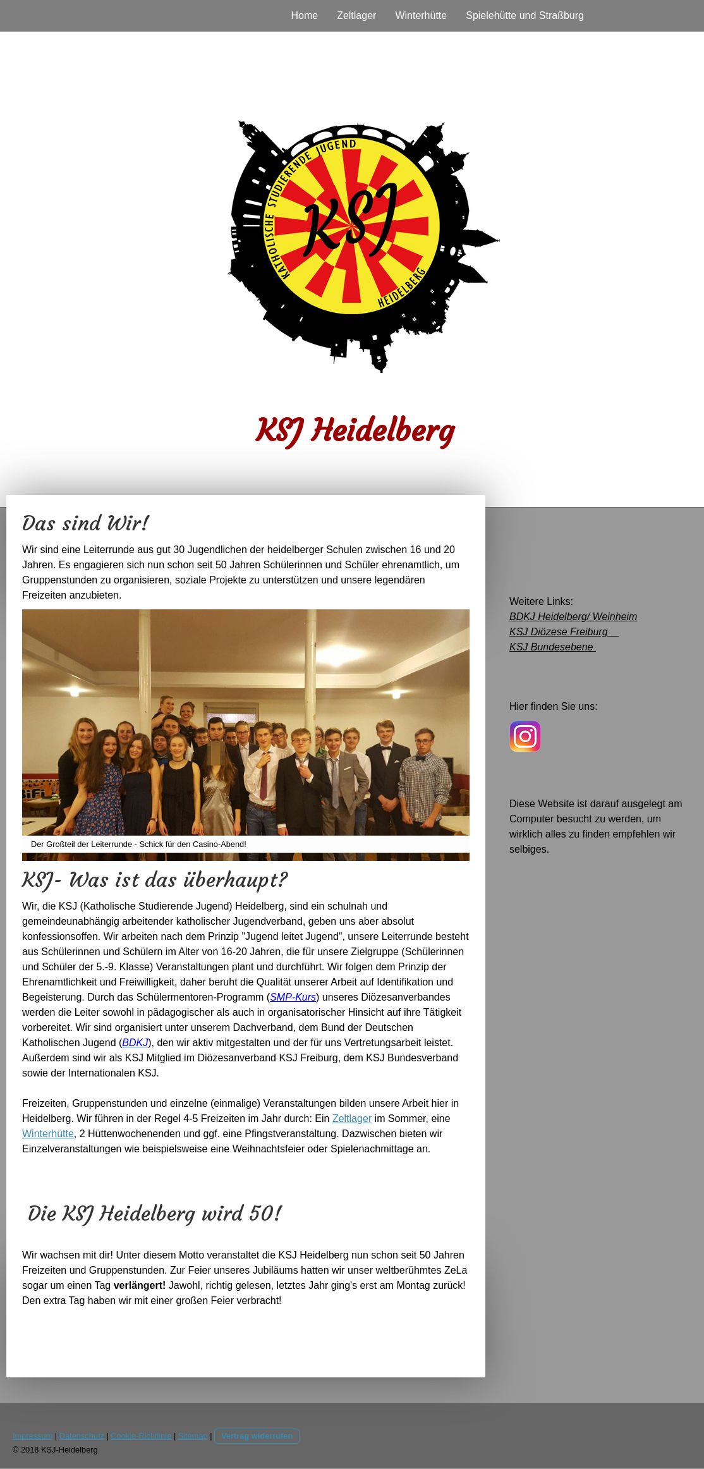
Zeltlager (356, 15)
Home (304, 15)
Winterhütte (421, 15)
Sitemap (193, 1436)
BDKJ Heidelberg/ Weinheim (573, 616)
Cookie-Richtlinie (141, 1436)
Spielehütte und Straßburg (525, 15)
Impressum (32, 1436)
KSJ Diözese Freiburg (564, 631)
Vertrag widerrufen (257, 1436)
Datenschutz (81, 1436)
